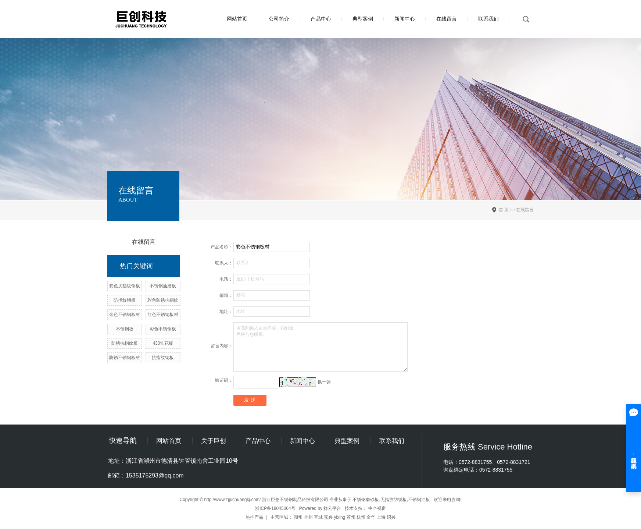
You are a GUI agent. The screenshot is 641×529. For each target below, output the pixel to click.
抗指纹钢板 (163, 357)
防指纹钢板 (125, 300)
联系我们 (488, 19)
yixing (339, 517)
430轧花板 (163, 343)
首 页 (504, 209)
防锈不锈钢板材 (124, 357)
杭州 (361, 517)
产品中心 (321, 19)
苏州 (351, 517)
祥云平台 (332, 508)
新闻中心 (404, 19)
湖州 (298, 517)
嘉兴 (328, 517)
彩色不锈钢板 (163, 328)
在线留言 (446, 19)
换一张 (324, 381)
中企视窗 (377, 508)
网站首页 (237, 19)
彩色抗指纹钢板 (124, 285)
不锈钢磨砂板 (365, 499)
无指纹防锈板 (393, 499)
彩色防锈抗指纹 (162, 300)
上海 (381, 517)
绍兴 (391, 517)
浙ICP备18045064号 (275, 508)
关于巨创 (213, 440)
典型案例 (362, 19)
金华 (370, 517)
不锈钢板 (124, 328)
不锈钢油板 (419, 499)
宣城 (318, 517)
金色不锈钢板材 (124, 314)
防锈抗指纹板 (124, 343)
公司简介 (279, 19)
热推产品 (254, 517)
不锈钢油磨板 (163, 285)
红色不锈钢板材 (162, 314)
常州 (308, 517)
